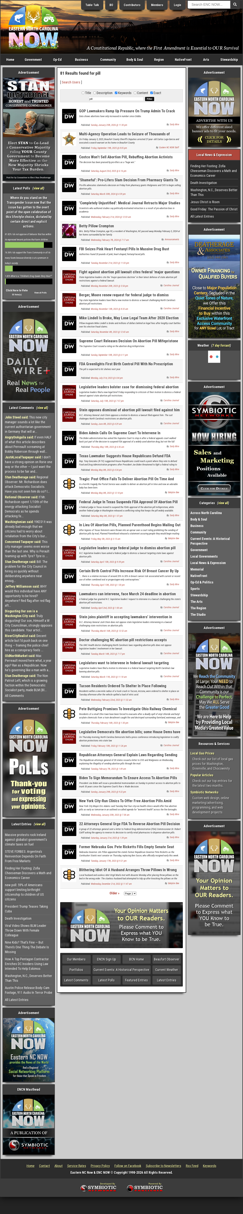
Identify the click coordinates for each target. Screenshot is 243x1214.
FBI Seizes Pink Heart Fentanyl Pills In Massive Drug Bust (124, 249)
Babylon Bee (173, 492)
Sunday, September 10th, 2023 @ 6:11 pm (109, 355)
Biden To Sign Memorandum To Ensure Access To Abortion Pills (128, 778)
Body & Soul (134, 60)
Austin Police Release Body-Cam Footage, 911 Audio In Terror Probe (28, 990)
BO (111, 5)
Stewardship (229, 60)
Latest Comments (76, 980)
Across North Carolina (206, 513)
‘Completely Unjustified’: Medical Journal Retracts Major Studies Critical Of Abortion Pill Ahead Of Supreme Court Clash (129, 205)
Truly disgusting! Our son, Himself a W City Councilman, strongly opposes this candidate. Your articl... (28, 620)
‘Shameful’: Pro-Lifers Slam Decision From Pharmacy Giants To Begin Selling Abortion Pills (128, 182)
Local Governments (204, 556)
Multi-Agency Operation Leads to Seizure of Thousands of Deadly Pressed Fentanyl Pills (124, 136)
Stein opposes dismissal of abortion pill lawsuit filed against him (129, 410)
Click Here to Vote (17, 290)
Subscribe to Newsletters (163, 1166)
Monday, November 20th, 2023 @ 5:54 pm (109, 286)
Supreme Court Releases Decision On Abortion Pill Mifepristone (128, 341)
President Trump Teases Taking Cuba (26, 908)
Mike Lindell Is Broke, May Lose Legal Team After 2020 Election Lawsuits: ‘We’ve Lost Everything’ (129, 320)
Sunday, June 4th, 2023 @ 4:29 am (106, 424)
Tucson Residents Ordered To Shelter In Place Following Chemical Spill (122, 688)
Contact (44, 1166)
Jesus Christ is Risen (205, 202)
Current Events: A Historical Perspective (121, 970)
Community (108, 60)
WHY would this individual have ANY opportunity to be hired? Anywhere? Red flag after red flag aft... (27, 595)
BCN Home (136, 959)
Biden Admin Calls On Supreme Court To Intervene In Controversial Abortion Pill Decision (119, 435)
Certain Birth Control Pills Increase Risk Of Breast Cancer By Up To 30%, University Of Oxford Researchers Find (129, 573)
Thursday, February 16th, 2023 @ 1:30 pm (109, 723)
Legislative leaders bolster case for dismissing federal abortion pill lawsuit (129, 389)
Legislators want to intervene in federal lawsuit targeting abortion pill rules (124, 665)
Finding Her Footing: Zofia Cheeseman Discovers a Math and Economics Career (28, 873)
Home (10, 60)
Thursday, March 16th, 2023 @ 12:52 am (109, 631)
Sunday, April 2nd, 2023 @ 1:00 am (106, 608)
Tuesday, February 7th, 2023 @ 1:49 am (108, 769)
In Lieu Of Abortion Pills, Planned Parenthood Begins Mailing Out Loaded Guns (130, 527)
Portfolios (76, 970)
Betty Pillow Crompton (96, 226)
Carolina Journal (171, 285)
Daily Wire (174, 124)
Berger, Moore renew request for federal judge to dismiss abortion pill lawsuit (124, 297)
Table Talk (92, 5)
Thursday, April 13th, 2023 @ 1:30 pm (108, 585)
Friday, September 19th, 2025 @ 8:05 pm (109, 148)
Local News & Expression (208, 563)
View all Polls (40, 293)
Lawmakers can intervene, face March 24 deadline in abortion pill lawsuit (127, 596)
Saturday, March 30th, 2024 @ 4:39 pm (108, 194)
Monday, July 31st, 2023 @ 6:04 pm (107, 378)
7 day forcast (221, 345)
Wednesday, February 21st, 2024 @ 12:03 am (111, 217)
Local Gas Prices (202, 753)
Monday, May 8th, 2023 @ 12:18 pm (107, 493)
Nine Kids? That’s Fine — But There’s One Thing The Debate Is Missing (27, 947)
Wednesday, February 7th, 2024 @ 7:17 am (110, 240)
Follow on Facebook (127, 1166)
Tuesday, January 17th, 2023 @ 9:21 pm (109, 861)
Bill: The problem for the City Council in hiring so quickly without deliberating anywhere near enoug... (26, 571)
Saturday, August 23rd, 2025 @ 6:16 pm (108, 171)
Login (177, 5)
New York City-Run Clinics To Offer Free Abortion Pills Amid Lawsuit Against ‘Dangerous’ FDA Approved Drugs (125, 803)
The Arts (196, 602)
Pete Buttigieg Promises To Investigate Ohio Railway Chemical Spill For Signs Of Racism (128, 711)
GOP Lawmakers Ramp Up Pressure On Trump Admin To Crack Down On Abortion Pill (127, 113)
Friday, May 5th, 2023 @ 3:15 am (105, 539)
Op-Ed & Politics (201, 582)
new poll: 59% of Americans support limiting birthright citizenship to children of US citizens (24, 892)
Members (157, 5)
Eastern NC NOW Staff (169, 147)
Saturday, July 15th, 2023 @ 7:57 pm (107, 401)
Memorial (197, 569)
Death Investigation (18, 918)
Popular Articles (201, 775)
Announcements (172, 239)
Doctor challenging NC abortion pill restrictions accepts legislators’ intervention (123, 642)
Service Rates (76, 1166)
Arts (206, 60)
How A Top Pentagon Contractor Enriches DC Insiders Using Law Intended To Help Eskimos (27, 964)
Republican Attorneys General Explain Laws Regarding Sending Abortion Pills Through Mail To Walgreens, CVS (128, 757)
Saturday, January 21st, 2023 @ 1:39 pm (109, 838)
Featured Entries (136, 980)
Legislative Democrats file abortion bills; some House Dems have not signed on (129, 734)
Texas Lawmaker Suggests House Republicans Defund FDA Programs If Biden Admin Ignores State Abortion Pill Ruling (125, 458)
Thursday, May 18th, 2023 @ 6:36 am (107, 447)
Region (159, 60)
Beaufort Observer (166, 959)
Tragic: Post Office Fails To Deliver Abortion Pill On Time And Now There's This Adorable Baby (126, 481)
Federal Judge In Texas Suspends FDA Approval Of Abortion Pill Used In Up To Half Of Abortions (128, 504)
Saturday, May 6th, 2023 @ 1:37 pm (107, 516)
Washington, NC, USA (214, 365)
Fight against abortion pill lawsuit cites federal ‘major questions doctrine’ (129, 274)
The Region (198, 608)
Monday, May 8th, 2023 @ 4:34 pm (106, 470)
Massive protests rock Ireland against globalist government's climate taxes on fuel (26, 839)
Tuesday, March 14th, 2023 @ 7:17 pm (108, 654)
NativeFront (183, 60)
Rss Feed (192, 1166)
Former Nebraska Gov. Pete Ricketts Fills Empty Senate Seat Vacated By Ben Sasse (126, 849)
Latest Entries (166, 980)
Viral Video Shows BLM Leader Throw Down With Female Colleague (25, 930)
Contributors (132, 5)
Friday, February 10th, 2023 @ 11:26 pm (109, 746)
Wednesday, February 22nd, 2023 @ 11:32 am (111, 700)
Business (81, 60)
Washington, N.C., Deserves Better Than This (28, 978)
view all (38, 188)
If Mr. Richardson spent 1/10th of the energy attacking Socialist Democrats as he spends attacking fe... (26, 506)
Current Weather (166, 970)
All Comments (14, 696)
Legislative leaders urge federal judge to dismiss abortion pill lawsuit (127, 550)
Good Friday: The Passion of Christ (213, 209)
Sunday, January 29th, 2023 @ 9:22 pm (108, 792)
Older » (114, 893)
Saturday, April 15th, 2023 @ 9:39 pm (107, 562)
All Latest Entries (16, 1000)
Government (33, 60)
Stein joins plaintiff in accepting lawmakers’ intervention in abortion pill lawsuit (125, 619)
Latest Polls (106, 980)
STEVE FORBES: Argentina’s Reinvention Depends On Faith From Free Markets (25, 856)
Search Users (71, 82)
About (58, 1166)
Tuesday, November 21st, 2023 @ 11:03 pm (110, 263)
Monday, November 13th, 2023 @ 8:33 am (109, 309)
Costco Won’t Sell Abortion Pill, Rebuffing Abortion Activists (126, 157)
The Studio (198, 615)
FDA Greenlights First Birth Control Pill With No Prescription (126, 364)
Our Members (76, 959)
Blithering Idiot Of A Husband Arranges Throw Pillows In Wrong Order (128, 872)
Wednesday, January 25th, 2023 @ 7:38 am (110, 815)
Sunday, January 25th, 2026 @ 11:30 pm (109, 125)
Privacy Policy (100, 1166)
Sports (195, 589)
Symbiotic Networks (204, 792)
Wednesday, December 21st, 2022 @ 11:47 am (111, 884)
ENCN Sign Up (106, 959)
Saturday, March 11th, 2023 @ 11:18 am (109, 677)
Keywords (209, 1166)
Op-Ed (57, 60)
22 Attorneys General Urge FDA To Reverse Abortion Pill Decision (129, 824)
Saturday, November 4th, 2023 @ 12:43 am (110, 332)
